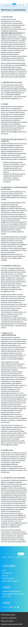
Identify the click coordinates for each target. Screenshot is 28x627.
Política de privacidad (8, 615)
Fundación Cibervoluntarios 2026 (11, 624)
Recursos (5, 576)
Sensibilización (7, 573)
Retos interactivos (8, 578)
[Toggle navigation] (23, 5)
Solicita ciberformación (10, 581)
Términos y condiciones (8, 618)
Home (4, 570)
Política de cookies (7, 621)
